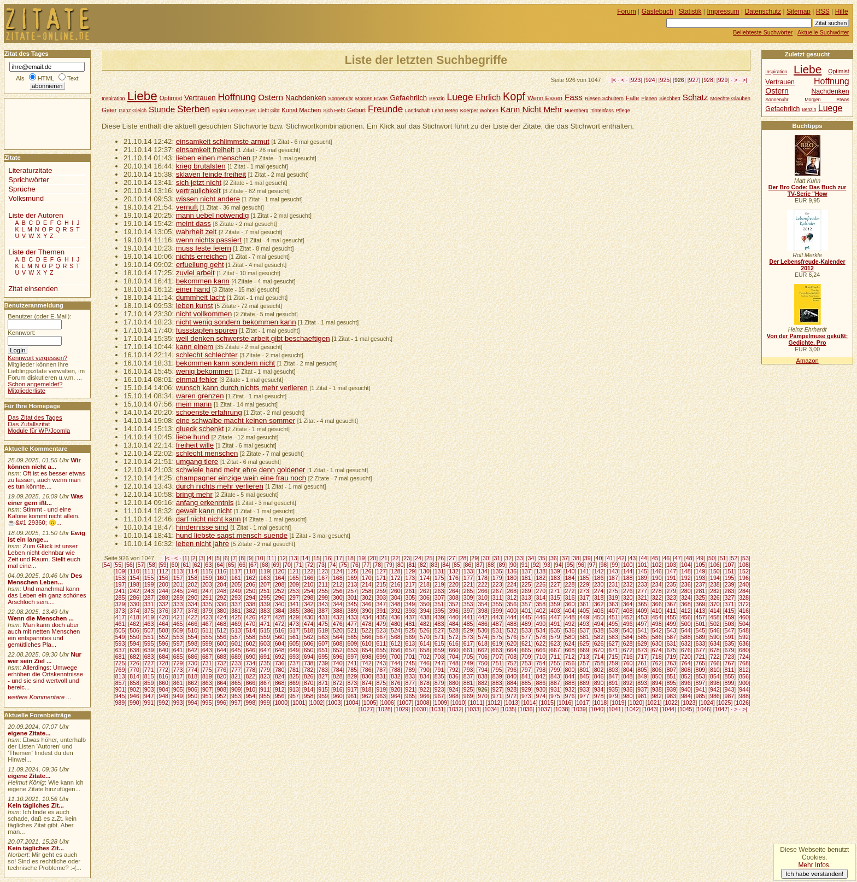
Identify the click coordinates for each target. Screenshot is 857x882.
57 (141, 564)
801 (584, 669)
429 (294, 617)
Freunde (385, 108)
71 (299, 564)
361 (584, 604)
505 (120, 630)
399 (497, 610)
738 (309, 663)
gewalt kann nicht (204, 511)
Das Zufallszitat (29, 424)
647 (265, 650)
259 (381, 591)
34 (531, 558)
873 (352, 683)
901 (120, 689)
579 (555, 637)
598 (192, 643)
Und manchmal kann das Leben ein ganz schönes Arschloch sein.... (47, 595)
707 (497, 656)
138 (540, 571)
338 (251, 604)
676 (686, 650)
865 (236, 683)
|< (614, 80)
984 (686, 696)
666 (540, 650)
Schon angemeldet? (35, 384)
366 (657, 604)
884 (511, 683)
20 (372, 558)
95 (569, 564)
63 (208, 564)
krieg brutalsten (201, 166)
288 (163, 597)
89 (502, 564)
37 (565, 558)
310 (483, 597)
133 (468, 571)
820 (221, 676)
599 (207, 643)
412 (686, 610)
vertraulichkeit (198, 191)
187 (613, 578)
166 (309, 578)
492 (570, 623)
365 (642, 604)
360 (570, 604)
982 (657, 696)
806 (657, 669)
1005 (370, 702)
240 (744, 584)
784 (338, 669)
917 (352, 689)
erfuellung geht (200, 264)
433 (352, 617)
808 (686, 669)
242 (134, 591)
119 (265, 571)
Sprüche (21, 189)
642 (192, 650)
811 (730, 669)
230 (599, 584)
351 (439, 604)
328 (744, 597)
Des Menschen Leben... (45, 578)
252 (280, 591)
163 (265, 578)
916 (338, 689)
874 (367, 683)
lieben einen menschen (213, 158)
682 (134, 656)
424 (221, 617)
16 (328, 558)
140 (570, 571)
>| (744, 80)
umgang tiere (197, 461)
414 (715, 610)
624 (570, 643)
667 (555, 650)
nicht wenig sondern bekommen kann (236, 322)
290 (192, 597)
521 (352, 630)
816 (163, 676)
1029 (402, 709)
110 (134, 571)
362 (599, 604)
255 (323, 591)
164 (280, 578)
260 (396, 591)
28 (463, 558)
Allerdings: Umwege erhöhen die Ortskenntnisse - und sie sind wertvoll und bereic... (45, 677)
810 (715, 669)
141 (584, 571)
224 (511, 584)
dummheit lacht (200, 297)
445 (526, 617)
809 (701, 669)
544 (686, 630)
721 (701, 656)
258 (367, 591)
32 (508, 558)
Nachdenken (305, 98)
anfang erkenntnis (204, 502)
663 (497, 650)
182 (540, 578)
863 (207, 683)
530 (483, 630)
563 (323, 637)
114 (192, 571)
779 (265, 669)
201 (178, 584)
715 (613, 656)
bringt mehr (194, 494)
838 (483, 676)
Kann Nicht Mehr (531, 109)
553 (178, 637)
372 (744, 604)
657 (410, 650)
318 (599, 597)
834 (425, 676)
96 (581, 564)
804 (628, 669)
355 (497, 604)
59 (163, 564)
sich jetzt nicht (198, 182)
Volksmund (26, 198)
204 (221, 584)
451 (613, 617)
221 (468, 584)
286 (134, 597)
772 (163, 669)
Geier (109, 110)
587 (671, 637)
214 (367, 584)
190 (657, 578)
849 (642, 676)
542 (657, 630)
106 (715, 564)
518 (309, 630)
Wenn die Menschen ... (41, 618)
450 (599, 617)
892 (628, 683)
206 (251, 584)
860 (163, 683)
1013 (511, 702)
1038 (561, 709)
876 (396, 683)
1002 (316, 702)
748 (454, 663)
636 (744, 643)
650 (309, 650)
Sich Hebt (334, 110)
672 (628, 650)
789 (410, 669)
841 (526, 676)
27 (452, 558)
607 (323, 643)
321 (642, 597)
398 (483, 610)
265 (468, 591)
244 (163, 591)
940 (686, 689)
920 (396, 689)
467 (207, 623)
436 (396, 617)
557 (236, 637)
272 (570, 591)
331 (149, 604)
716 (628, 656)
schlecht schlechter (207, 355)
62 (197, 564)
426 (251, 617)
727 (149, 663)
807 (671, 669)
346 (367, 604)
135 (497, 571)
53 (745, 558)
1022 (671, 702)
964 (396, 696)
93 (547, 564)
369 (701, 604)
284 (744, 591)
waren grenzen (200, 396)
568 (396, 637)
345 (352, 604)
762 (657, 663)
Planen (649, 98)
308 (454, 597)
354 (483, 604)
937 (642, 689)
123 (323, 571)
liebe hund (192, 437)
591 (730, 637)
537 (584, 630)
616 (454, 643)
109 (120, 571)
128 (396, 571)
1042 (632, 709)
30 (486, 558)
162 (251, 578)
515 (265, 630)
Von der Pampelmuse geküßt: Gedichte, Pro (807, 339)
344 (338, 604)
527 (439, 630)
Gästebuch (657, 11)
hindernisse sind (202, 527)
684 (163, 656)
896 (686, 683)
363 (613, 604)
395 (439, 610)
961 (352, 696)
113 (178, 571)
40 (599, 558)
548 (744, 630)
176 (454, 578)
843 (555, 676)
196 (744, 578)
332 (163, 604)
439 (439, 617)
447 (555, 617)
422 (192, 617)
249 (236, 591)
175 (439, 578)
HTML (46, 78)
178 (483, 578)
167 (323, 578)
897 (701, 683)
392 (396, 610)
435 (381, 617)
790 (425, 669)
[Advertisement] (37, 123)
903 (149, 689)
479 (381, 623)
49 (700, 558)
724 (744, 656)
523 (381, 630)
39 (587, 558)
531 (497, 630)
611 (381, 643)
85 (457, 564)
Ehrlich (488, 97)
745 (410, 663)
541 (642, 630)
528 (454, 630)
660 (454, 650)
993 (178, 702)
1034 (490, 709)
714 (599, 656)
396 (454, 610)
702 (425, 656)
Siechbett (669, 98)
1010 (458, 702)
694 (309, 656)
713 (584, 656)
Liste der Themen (36, 252)
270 (540, 591)
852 (686, 676)
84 (445, 564)
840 (511, 676)
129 (410, 571)
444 (511, 617)
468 (221, 623)
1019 (618, 702)
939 (671, 689)
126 (367, 571)
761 (642, 663)
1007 (405, 702)
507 (149, 630)
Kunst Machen (301, 110)
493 (584, 623)
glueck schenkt (200, 429)
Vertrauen (200, 98)
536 (570, 630)
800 (570, 669)
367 (671, 604)
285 (120, 597)
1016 (565, 702)
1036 (526, 709)
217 (410, 584)
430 (309, 617)
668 (570, 650)
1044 (667, 709)
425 (236, 617)
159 (207, 578)
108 (744, 564)
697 (352, 656)
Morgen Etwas (371, 98)
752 (511, 663)
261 (410, 591)
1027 (366, 709)
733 (236, 663)
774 (192, 669)
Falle (632, 98)
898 (715, 683)
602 (251, 643)
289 (178, 597)
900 (744, 683)
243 (149, 591)
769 (120, 669)
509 (178, 630)
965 (410, 696)
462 (134, 623)
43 (632, 558)
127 (381, 571)
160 (221, 578)
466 (192, 623)
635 (730, 643)
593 (120, 643)
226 (540, 584)
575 (497, 637)
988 (744, 696)
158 (192, 578)
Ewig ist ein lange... (46, 536)
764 (686, 663)
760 (628, 663)
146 (657, 571)
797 (526, 669)
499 (671, 623)
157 (178, 578)
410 (657, 610)
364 (628, 604)
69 (276, 564)
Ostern (270, 97)
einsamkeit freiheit (205, 150)
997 (236, 702)
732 (221, 663)
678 (715, 650)
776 (221, 669)
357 (526, 604)
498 (657, 623)
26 (440, 558)
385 (294, 610)
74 (333, 564)
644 (221, 650)
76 (355, 564)
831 (381, 676)
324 (686, 597)
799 (555, 669)
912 (280, 689)
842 (540, 676)
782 (309, 669)
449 (584, 617)
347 (381, 604)
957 (294, 696)
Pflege (623, 110)
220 (454, 584)
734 (251, 663)
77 (366, 564)
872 (338, 683)
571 (439, 637)
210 (309, 584)
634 (715, 643)
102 (657, 564)
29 (474, 558)
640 (163, 650)
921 (410, 689)
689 (236, 656)
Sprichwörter (28, 180)
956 (280, 696)
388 (338, 610)
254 (309, 591)
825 (294, 676)
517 (294, 630)
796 (511, 669)
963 (381, 696)
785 (352, 669)
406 (599, 610)
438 (425, 617)
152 (744, 571)
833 (410, 676)
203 (207, 584)
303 (381, 597)
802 (599, 669)
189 (642, 578)
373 (120, 610)
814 (134, 676)
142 (599, 571)
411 (671, 610)
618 (483, 643)
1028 (384, 709)
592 (744, 637)
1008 (423, 702)
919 (381, 689)
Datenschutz (763, 11)
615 (439, 643)
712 (570, 656)
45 (655, 558)
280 (686, 591)
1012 (494, 702)
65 (231, 564)
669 (584, 650)
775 (207, 669)
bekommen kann (203, 281)
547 (730, 630)
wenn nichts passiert (209, 240)
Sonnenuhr (340, 98)
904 (163, 689)
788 (396, 669)
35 (542, 558)
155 (149, 578)
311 (497, 597)
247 (207, 591)
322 (657, 597)
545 (701, 630)
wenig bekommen (204, 371)
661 (468, 650)
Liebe (142, 96)
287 (149, 597)
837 (468, 676)
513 (236, 630)
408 (628, 610)
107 (730, 564)
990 (134, 702)
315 (555, 597)
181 (526, 578)
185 (584, 578)
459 (730, 617)
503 (730, 623)
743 (381, 663)
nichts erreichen (201, 256)
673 (642, 650)
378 (192, 610)
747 (439, 663)
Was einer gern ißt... (45, 499)
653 (352, 650)
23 (406, 558)
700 (396, 656)
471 (265, 623)
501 (701, 623)
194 (715, 578)
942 (715, 689)
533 (526, 630)
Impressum (723, 11)
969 (468, 696)
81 (411, 564)
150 (715, 571)
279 (671, 591)
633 (701, 643)
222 (483, 584)
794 (483, 669)
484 (454, 623)
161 (236, 578)
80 (400, 564)
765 (701, 663)
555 (207, 637)
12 (282, 558)
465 (178, 623)
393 (410, 610)
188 (628, 578)
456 (686, 617)
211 (323, 584)
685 (178, 656)
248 (221, 591)
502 (715, 623)
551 (149, 637)
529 (468, 630)
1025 (724, 702)
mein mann (194, 404)
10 (260, 558)
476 (338, 623)
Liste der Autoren (35, 215)
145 (642, 571)
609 (352, 643)
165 (294, 578)
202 (192, 584)
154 (134, 578)
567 (381, 637)
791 (439, 669)
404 (570, 610)
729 (178, 663)
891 (613, 683)
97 (592, 564)
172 (396, 578)
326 (715, 597)
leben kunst (194, 305)
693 (294, 656)
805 (642, 669)
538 (599, 630)
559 (265, 637)
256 (338, 591)
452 (628, 617)
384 (280, 610)
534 (540, 630)
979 (613, 696)
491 (555, 623)
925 (665, 80)
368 (686, 604)
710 (540, 656)
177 (468, 578)
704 (454, 656)
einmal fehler (197, 379)
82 (423, 564)
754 (540, 663)
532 (511, 630)
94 (558, 564)
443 (497, 617)
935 (613, 689)
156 (163, 578)
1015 (547, 702)
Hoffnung (237, 96)
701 (410, 656)
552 (163, 637)
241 (120, 591)
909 (236, 689)
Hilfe (841, 11)
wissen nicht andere (208, 199)
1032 (455, 709)
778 (251, 669)
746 (425, 663)
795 (497, 669)
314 (540, 597)
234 (657, 584)
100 (628, 564)
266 (483, 591)
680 (744, 650)
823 (265, 676)
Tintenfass (601, 110)
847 (613, 676)
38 (576, 558)
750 (483, 663)
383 (265, 610)
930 (540, 689)
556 (221, 637)
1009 (441, 702)
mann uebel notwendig (212, 215)
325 (701, 597)
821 (236, 676)
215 (381, 584)
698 (367, 656)
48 (689, 558)
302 (367, 597)
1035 (508, 709)
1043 (650, 709)
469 (236, 623)
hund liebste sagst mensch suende (231, 535)
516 (280, 630)
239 (730, 584)
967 (439, 696)
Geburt (356, 110)
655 (381, 650)
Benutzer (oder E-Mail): (39, 316)
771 (149, 669)
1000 (280, 702)
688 (221, 656)
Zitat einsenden (33, 289)
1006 (387, 702)
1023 (689, 702)
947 (149, 696)
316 (570, 597)
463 (149, 623)
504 (744, 623)
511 (207, 630)
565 (352, 637)
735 (265, 663)
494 (599, 623)
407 (613, 610)
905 (178, 689)
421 (178, 617)
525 (410, 630)
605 (294, 643)
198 (134, 584)
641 (178, 650)
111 (149, 571)
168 (338, 578)
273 (584, 591)
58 (152, 564)
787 (381, 669)
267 (497, 591)
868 (280, 683)
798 (540, 669)
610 (367, 643)
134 (483, 571)
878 (425, 683)
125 (352, 571)
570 (425, 637)
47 (677, 558)
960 (338, 696)
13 (294, 558)
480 (396, 623)
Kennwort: (22, 332)
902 (134, 689)
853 (701, 676)
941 (701, 689)
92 (536, 564)
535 (555, 630)
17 (339, 558)
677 (701, 650)
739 (323, 663)
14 (305, 558)
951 (207, 696)
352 (454, 604)
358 (540, 604)
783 (323, 669)
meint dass (193, 223)
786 (367, 669)
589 (701, 637)
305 (410, 597)
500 (686, 623)
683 (149, 656)
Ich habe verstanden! (814, 874)
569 (410, 637)
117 (236, 571)
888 (570, 683)
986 (715, 696)
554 (192, 637)
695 (323, 656)
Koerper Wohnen (479, 110)
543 (671, 630)
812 (744, 669)
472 (280, 623)
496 (628, 623)
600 (221, 643)
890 (599, 683)
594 (134, 643)
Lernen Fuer (242, 110)
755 (555, 663)
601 (236, 643)
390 (367, 610)
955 (265, 696)
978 (599, 696)
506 (134, 630)
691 (265, 656)
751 (497, 663)
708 (511, 656)
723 (730, 656)
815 (149, 676)
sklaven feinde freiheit (211, 174)
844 (570, 676)
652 (338, 650)
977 (584, 696)
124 (338, 571)
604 (280, 643)
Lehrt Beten (445, 110)
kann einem (195, 347)
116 (221, 571)
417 (120, 617)
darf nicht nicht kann (208, 519)
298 (309, 597)
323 (671, 597)
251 (265, 591)
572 (454, 637)
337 (236, 604)
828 (338, 676)
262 (425, 591)
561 (294, 637)
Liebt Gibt (269, 110)
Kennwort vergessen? (37, 358)
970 (483, 696)
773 (178, 669)
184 (570, 578)
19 (362, 558)
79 (389, 564)
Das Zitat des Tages (35, 417)
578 (540, 637)
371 (730, 604)
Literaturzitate (30, 170)
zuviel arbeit (195, 273)
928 (708, 80)
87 (479, 564)
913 (294, 689)
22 (395, 558)
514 (251, 630)
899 (730, 683)
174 (425, 578)
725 (120, 663)
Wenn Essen (544, 98)
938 (657, 689)
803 (613, 669)
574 (483, 637)
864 (221, 683)
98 (603, 564)
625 (584, 643)
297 (294, 597)
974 (540, 696)
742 (367, 663)
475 (323, 623)
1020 (636, 702)
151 (730, 571)
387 (323, 610)
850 (657, 676)
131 (439, 571)
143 (613, 571)
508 (163, 630)
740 (338, 663)
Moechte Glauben (730, 98)
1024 (706, 702)
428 (280, 617)
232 (628, 584)
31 (497, 558)
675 (671, 650)
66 (242, 564)
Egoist (219, 110)
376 (163, 610)
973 (526, 696)
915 (323, 689)
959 (323, 696)
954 (251, 696)
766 (715, 663)
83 (434, 564)
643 (207, 650)
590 (715, 637)
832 (396, 676)
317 (584, 597)
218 (425, 584)
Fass (574, 97)
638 (134, 650)
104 (686, 564)
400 (511, 610)
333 (178, 604)
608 (338, 643)
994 (192, 702)
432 (338, 617)
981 (642, 696)
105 (701, 564)
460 (744, 617)
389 (352, 610)
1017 (582, 702)
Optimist (171, 98)
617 (468, 643)
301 (352, 597)
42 (621, 558)
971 (497, 696)
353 (468, 604)
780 (280, 669)
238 (715, 584)
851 (671, 676)
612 (396, 643)
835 (439, 676)
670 (599, 650)
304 (396, 597)
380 (221, 610)
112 (163, 571)
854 (715, 676)
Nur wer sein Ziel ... (44, 657)
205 (236, 584)
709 (526, 656)
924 (650, 80)
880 (454, 683)
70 (287, 564)
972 (511, 696)
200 (163, 584)
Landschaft (417, 110)
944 (744, 689)
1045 (685, 709)
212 (338, 584)
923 (636, 80)
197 (120, 584)
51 (723, 558)
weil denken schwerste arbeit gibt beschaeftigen (253, 338)
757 (584, 663)
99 (615, 564)
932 (570, 689)
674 (657, 650)
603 (265, 643)
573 (468, 637)
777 (236, 669)
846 (599, 676)
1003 (334, 702)
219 (439, 584)
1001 (299, 702)
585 (642, 637)
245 (178, 591)
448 (570, 617)
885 (526, 683)
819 (207, 676)
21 (384, 558)
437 (410, 617)
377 (178, 610)
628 (628, 643)
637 (120, 650)
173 (410, 578)
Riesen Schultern (604, 98)
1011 (476, 702)
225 (526, 584)
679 (730, 650)
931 (555, 689)
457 (701, 617)
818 (192, 676)
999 (265, 702)
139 (555, 571)
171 (381, 578)
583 (613, 637)
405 (584, 610)
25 (429, 558)
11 (271, 558)
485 (468, 623)
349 (410, 604)
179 (497, 578)
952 (221, 696)
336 (221, 604)
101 (642, 564)
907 (207, 689)
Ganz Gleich (132, 110)
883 (497, 683)
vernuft (187, 207)
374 (134, 610)
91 (524, 564)
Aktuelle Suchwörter (823, 32)
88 (491, 564)
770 (134, 669)
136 (511, 571)
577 (526, 637)
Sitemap (798, 11)
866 (251, 683)
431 (323, 617)
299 (323, 597)
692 (280, 656)
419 (149, 617)
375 (149, 610)
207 (265, 584)
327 (730, 597)
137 (526, 571)
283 (730, 591)
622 (540, 643)
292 (221, 597)
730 (192, 663)
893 (642, 683)
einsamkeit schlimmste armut (222, 141)
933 (584, 689)
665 (526, 650)
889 (584, 683)
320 (628, 597)
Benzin (436, 98)
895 (671, 683)
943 (730, 689)
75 (344, 564)
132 (454, 571)
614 (425, 643)
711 (555, 656)
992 (163, 702)
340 (280, 604)
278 (657, 591)
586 (657, 637)
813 (120, 676)
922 (425, 689)
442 (483, 617)
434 (367, 617)
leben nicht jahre (202, 543)
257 (352, 591)
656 (396, 650)
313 (526, 597)
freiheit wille (195, 445)
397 (468, 610)
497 (642, 623)
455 (671, 617)
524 (396, 630)
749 (468, 663)
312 (511, 597)
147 (671, 571)
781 (294, 669)
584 (628, 637)
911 (265, 689)
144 (628, 571)
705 (468, 656)
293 (236, 597)
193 (701, 578)
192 (686, 578)
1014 (529, 702)
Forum (626, 11)
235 (671, 584)
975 (555, 696)
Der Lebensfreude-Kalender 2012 (807, 264)
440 (454, 617)
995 (207, 702)
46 (666, 558)
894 (657, 683)
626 (599, 643)
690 (251, 656)
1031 (437, 709)
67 (253, 564)
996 (221, 702)
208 (280, 584)
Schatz (695, 97)
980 (628, 696)
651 (323, 650)
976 (570, 696)
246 (192, 591)
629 (642, 643)
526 (425, 630)
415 (730, 610)
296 (280, 597)
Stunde (162, 109)
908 (221, 689)
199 (149, 584)
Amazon (807, 360)
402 (540, 610)
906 (192, 689)
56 (129, 564)
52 (734, 558)
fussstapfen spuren (206, 330)
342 (309, 604)
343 (323, 604)
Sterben (193, 108)
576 (511, 637)
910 (251, 689)
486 (483, 623)
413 (701, 610)
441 (468, 617)
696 (338, 656)
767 (730, 663)
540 (628, 630)
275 (613, 591)
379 (207, 610)
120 (280, 571)
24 (418, 558)
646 (251, 650)
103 (671, 564)
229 (584, 584)
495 (613, 623)
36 (553, 558)
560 (280, 637)
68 (265, 564)
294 (251, 597)
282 (715, 591)
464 (163, 623)
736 (280, 663)
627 (613, 643)
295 (265, 597)
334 (192, 604)
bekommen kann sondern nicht (225, 363)
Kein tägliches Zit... (36, 805)
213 (352, 584)
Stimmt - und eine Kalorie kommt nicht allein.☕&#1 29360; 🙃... (44, 516)
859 (149, 683)
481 (410, 623)
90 (513, 564)
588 (686, 637)
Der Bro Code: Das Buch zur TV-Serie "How (807, 190)
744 (396, 663)
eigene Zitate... (29, 733)
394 (425, 610)
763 (671, 663)
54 (107, 564)
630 (657, 643)
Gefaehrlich (408, 98)
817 (178, 676)
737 (294, 663)
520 (338, 630)
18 (350, 558)
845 (584, 676)
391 (381, 610)
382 (251, 610)
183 (555, 578)
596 (163, 643)
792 (454, 669)
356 (511, 604)
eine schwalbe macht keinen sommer (235, 420)
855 (730, 676)
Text (73, 78)
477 (352, 623)
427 (265, 617)
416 (744, 610)
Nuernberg (577, 110)
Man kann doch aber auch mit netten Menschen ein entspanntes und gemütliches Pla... (44, 635)
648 (280, 650)
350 (425, 604)
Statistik (690, 11)
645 (236, 650)
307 (439, 597)
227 (555, 584)
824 (280, 676)
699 (381, 656)
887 (555, 683)
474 (309, 623)
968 (454, 696)
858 (134, 683)
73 (321, 564)
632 (686, 643)
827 (323, 676)
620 (511, 643)
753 (526, 663)
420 (163, 617)
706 (483, 656)
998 (250, 702)
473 (294, 623)
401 (526, 610)
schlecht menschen (207, 453)
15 (316, 558)
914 (309, 689)
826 (309, 676)
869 (294, 683)
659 (439, 650)
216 (396, 584)
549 (120, 637)
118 (251, 571)
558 (251, 637)
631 (671, 643)
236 (686, 584)
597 (178, 643)
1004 (352, 702)
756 (570, 663)
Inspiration (113, 98)
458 (715, 617)
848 (628, 676)
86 (468, 564)
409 (642, 610)
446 (540, 617)
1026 (742, 702)
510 (192, 630)
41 (610, 558)
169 (352, 578)
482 (425, 623)
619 (497, 643)
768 (744, 663)
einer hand (193, 289)
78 (377, 564)
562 (309, 637)
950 (192, 696)
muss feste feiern (203, 248)
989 (120, 702)
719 (671, 656)
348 (396, 604)
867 (265, 683)
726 (134, 663)
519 (323, 630)
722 (715, 656)
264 (454, 591)
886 (540, 683)
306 (425, 597)
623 (555, 643)
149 (701, 571)
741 (352, 663)
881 (468, 683)
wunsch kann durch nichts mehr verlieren (242, 388)
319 (613, 597)
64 (219, 564)
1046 (703, 709)
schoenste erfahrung (209, 412)
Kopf (514, 96)
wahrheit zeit (196, 232)
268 (511, 591)
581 (584, 637)
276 (628, 591)
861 (178, 683)
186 (599, 578)
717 (642, 656)
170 (367, 578)
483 (439, 623)
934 (599, 689)
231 (613, 584)
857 (120, 683)
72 (310, 564)
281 (701, 591)
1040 (597, 709)
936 (628, 689)
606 (309, 643)
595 (149, 643)
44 (644, 558)
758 (599, 663)
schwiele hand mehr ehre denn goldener (241, 470)
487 (497, 623)
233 (642, 584)
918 (367, 689)
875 (381, 683)
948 (163, 696)
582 (599, 637)
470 (251, 623)
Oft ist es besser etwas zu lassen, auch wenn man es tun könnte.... (46, 480)
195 (730, 578)
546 (715, 630)
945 (120, 696)
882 (483, 683)
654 (367, 650)
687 (207, 656)
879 (439, 683)
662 (483, 650)
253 (294, 591)
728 (163, 663)
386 (309, 610)
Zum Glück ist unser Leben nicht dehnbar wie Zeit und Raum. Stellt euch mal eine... (44, 556)
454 (657, 617)
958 (309, 696)
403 (555, 610)
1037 (543, 709)
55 (118, 564)
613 (410, 643)
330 (134, 604)
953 (236, 696)
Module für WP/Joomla (39, 430)
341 (294, 604)
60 (175, 564)
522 (367, 630)
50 (711, 558)
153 (120, 578)
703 (439, 656)
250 (251, 591)
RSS (823, 11)
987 (730, 696)
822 (251, 676)
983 (671, 696)
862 (192, 683)
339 (265, 604)
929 (723, 80)
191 (671, 578)
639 (149, 650)
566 (367, 637)
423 (207, 617)
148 (686, 571)
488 (511, 623)
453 (642, 617)
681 (120, 656)
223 (497, 584)
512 (221, 630)
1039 (579, 709)
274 (599, 591)
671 (613, 650)
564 (338, 637)
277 (642, 591)
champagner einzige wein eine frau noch (241, 478)
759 (613, 663)
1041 (614, 709)
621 (526, 643)
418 (134, 617)
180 (511, 578)
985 (701, 696)
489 (526, 623)
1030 (419, 709)
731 (207, 663)
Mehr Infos (813, 865)
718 (657, 656)
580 (570, 637)
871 (323, 683)
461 (120, 623)
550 (134, 637)
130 (425, 571)
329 (120, 604)
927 (694, 80)
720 (686, 656)
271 (555, 591)
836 (454, 676)
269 (526, 591)
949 (178, 696)
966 (425, 696)
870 (309, 683)
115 (207, 571)
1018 (600, 702)
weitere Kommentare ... (39, 697)
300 (338, 597)
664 (511, 650)
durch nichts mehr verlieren (219, 486)
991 (149, 702)
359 (555, 604)
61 (186, 564)
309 (468, 597)
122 (309, 571)
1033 (472, 709)
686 (192, 656)
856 (744, 676)
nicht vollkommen (204, 314)
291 (207, 597)
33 (519, 558)
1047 (721, 709)
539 (613, 630)
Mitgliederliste (26, 390)
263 (439, 591)
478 (367, 623)
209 (294, 584)
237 (701, 584)
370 (715, 604)
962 (367, 696)
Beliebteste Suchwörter (763, 32)
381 (236, 610)
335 (207, 604)
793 (468, 669)
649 (294, 650)
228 (570, 584)
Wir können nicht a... (44, 463)
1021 (653, 702)
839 (497, 676)
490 (540, 623)
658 (425, 650)
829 (352, 676)
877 (410, 683)
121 (294, 571)
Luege (460, 96)
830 (367, 676)
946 (134, 696)
